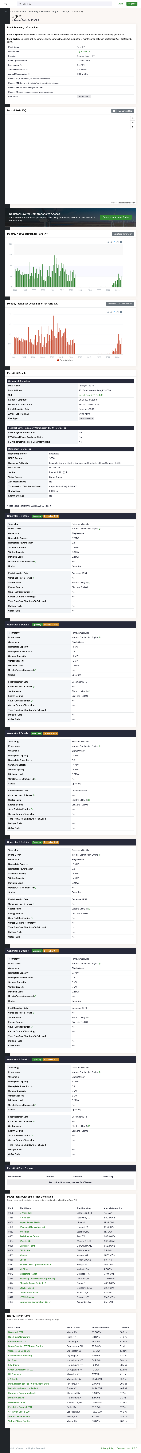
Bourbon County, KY (60, 11)
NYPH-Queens (36, 1300)
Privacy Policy (107, 1448)
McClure (33, 1272)
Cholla (32, 1263)
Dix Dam (23, 1363)
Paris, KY (77, 11)
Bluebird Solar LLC (28, 1344)
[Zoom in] (132, 121)
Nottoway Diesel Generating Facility (47, 1282)
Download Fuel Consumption (120, 307)
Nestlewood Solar (27, 1405)
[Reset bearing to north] (132, 130)
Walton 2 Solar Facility (30, 1424)
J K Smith (23, 1382)
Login (120, 4)
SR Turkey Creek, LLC (29, 1415)
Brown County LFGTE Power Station (36, 1349)
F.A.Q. (134, 1448)
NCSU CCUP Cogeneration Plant (45, 1267)
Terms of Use (123, 1448)
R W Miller (34, 1221)
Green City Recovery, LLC (31, 1373)
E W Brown (24, 1368)
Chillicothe (34, 1253)
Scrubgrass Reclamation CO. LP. (45, 1305)
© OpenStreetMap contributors (123, 206)
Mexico (32, 1258)
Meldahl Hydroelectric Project (33, 1391)
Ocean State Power (38, 1295)
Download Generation (123, 237)
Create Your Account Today (116, 220)
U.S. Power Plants (28, 11)
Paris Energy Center (39, 1239)
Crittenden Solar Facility (31, 1359)
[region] (5, 724)
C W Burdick (35, 1216)
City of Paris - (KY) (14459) (95, 398)
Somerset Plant (36, 1249)
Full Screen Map (121, 114)
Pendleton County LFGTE (31, 1410)
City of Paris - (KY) (89, 54)
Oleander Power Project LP (42, 1286)
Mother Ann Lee (26, 1401)
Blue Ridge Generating (30, 1340)
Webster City (35, 1244)
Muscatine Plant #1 (38, 1277)
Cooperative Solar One (30, 1354)
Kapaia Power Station (39, 1225)
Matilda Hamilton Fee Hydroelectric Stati (39, 1387)
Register (132, 4)
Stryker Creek (36, 1291)
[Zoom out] (132, 126)
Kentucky (43, 11)
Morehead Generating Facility (33, 1396)
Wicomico (34, 1235)
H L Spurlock (25, 1377)
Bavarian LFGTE (26, 1335)
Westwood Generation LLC (42, 1230)
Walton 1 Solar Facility (29, 1419)
